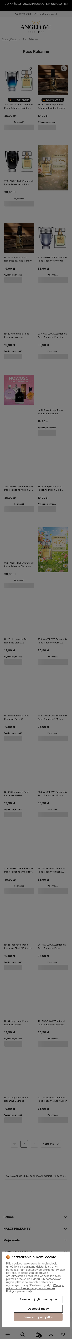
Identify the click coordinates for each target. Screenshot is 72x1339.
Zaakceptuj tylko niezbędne (38, 1299)
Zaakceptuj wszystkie (38, 1317)
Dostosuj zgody (38, 1308)
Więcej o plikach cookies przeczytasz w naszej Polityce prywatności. (35, 1288)
